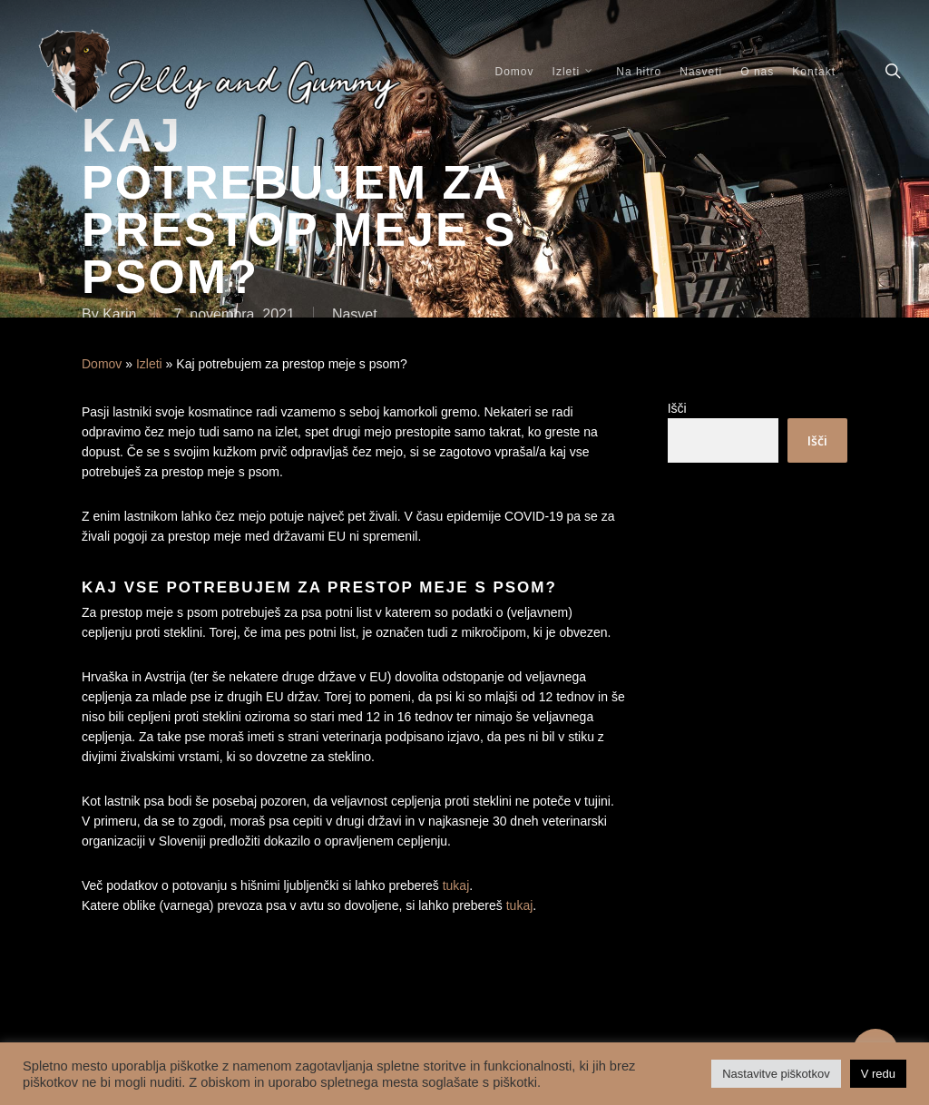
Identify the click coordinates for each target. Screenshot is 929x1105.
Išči (677, 408)
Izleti (149, 364)
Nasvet (354, 314)
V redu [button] (878, 1074)
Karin (119, 314)
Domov (102, 364)
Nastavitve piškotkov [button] (776, 1074)
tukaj (456, 885)
